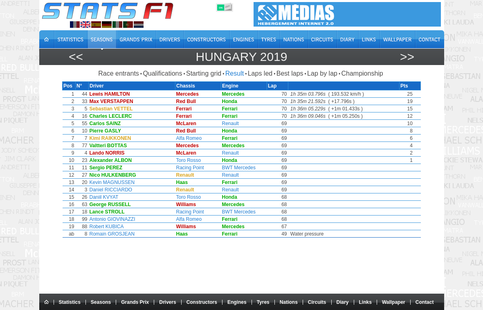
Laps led (260, 73)
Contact (425, 302)
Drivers (167, 302)
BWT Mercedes (239, 168)
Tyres (263, 302)
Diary (343, 302)
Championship (362, 73)
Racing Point (189, 168)
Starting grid (203, 73)
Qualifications (162, 73)
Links (365, 302)
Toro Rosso (187, 160)
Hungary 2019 (241, 56)
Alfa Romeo (188, 138)
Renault (230, 123)
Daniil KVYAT (102, 197)
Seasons (101, 302)
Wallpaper (393, 302)
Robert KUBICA (105, 226)
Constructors (201, 302)
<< (76, 56)
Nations (289, 302)
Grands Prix (135, 302)
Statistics (70, 302)
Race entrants (118, 73)
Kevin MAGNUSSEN (110, 182)
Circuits (317, 302)
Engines (237, 302)
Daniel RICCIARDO (109, 190)
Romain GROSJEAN (110, 234)
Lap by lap (322, 73)
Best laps (289, 73)
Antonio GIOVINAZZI (111, 219)
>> (407, 56)
